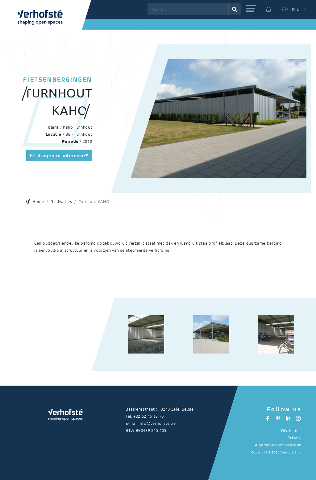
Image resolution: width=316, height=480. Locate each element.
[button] (251, 8)
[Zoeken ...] (188, 9)
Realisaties (61, 201)
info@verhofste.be (157, 423)
